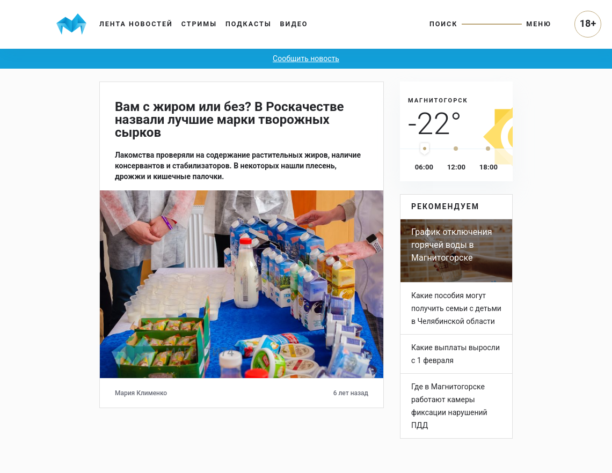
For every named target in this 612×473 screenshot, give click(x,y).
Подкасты (248, 24)
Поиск (443, 24)
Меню (538, 24)
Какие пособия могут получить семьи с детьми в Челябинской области (456, 308)
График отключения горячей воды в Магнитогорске (451, 245)
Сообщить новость (306, 58)
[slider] (424, 149)
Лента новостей (136, 24)
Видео (294, 24)
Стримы (199, 24)
